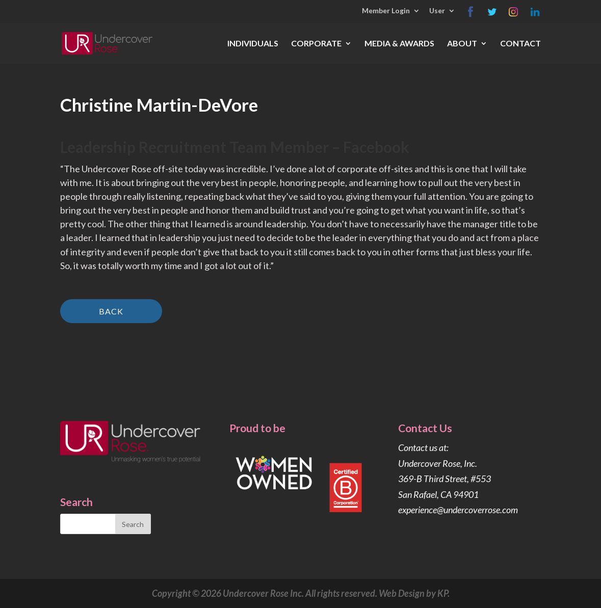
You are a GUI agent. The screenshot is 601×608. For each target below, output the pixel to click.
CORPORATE (316, 44)
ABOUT (462, 44)
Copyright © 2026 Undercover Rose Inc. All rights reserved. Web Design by (294, 593)
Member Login (386, 11)
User (437, 11)
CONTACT (520, 44)
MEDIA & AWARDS (399, 44)
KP (442, 593)
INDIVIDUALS (252, 44)
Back (111, 311)
